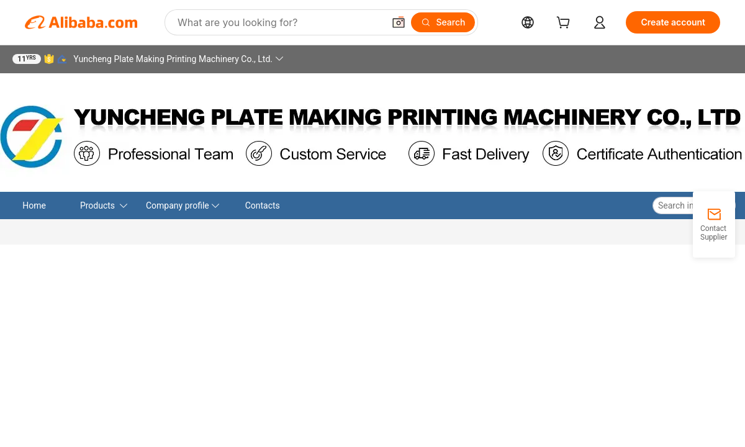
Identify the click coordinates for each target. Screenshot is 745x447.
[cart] (565, 24)
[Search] (443, 22)
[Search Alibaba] (279, 22)
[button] (398, 22)
